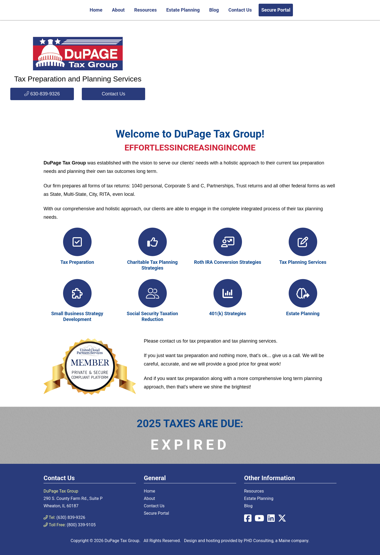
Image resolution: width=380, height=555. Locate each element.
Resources (145, 10)
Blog (214, 10)
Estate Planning (183, 10)
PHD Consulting (258, 540)
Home (96, 10)
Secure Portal (275, 10)
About (118, 10)
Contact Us (240, 10)
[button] (42, 94)
